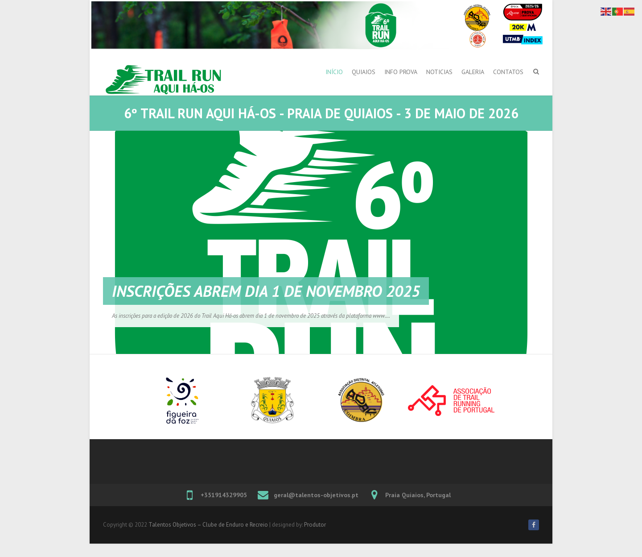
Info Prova (400, 72)
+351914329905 (224, 495)
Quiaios (363, 72)
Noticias (439, 72)
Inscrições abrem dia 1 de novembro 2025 (266, 291)
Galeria (472, 72)
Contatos (508, 72)
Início (334, 72)
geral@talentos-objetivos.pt (316, 495)
